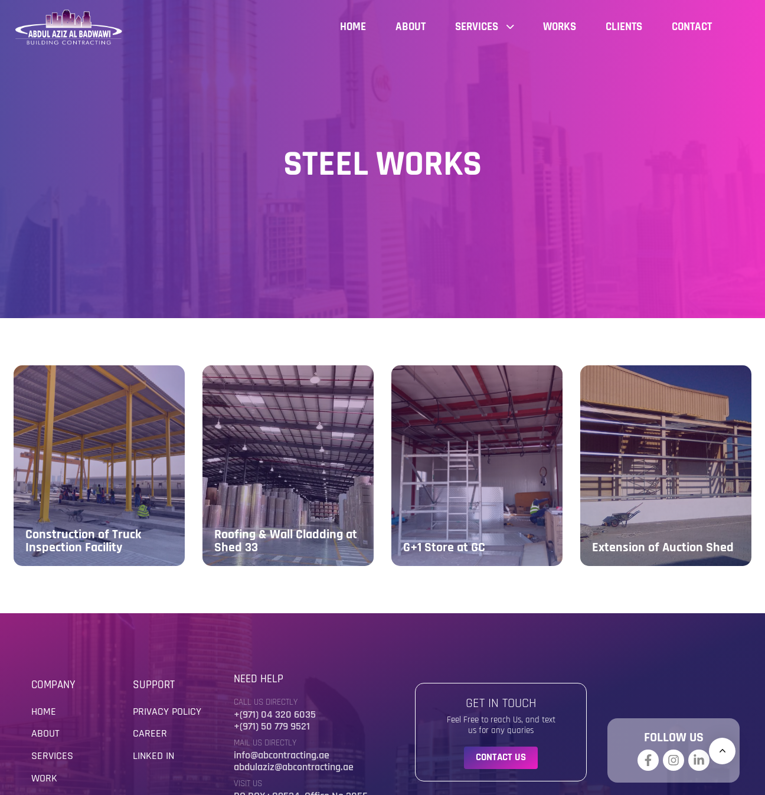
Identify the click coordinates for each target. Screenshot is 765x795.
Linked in (153, 756)
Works (559, 26)
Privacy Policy (167, 711)
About (410, 26)
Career (150, 733)
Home (353, 26)
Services (484, 26)
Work (44, 778)
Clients (624, 26)
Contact (692, 26)
